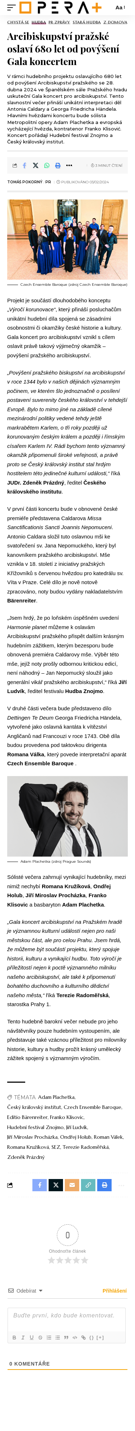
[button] (58, 165)
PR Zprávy (59, 22)
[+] (100, 1337)
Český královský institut (34, 1107)
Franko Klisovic (67, 1117)
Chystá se (18, 22)
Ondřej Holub (75, 1137)
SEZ (55, 1147)
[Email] (72, 1185)
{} (91, 1337)
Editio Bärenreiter (27, 1117)
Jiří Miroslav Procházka (32, 1137)
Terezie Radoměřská (86, 1147)
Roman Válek (108, 1137)
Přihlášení (114, 1291)
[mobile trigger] (13, 7)
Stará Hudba (87, 22)
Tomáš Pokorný (24, 182)
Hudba (39, 22)
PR (48, 182)
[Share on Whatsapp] (47, 165)
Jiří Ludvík (76, 1127)
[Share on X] (36, 165)
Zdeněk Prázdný (26, 1157)
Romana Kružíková (28, 1147)
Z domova (115, 22)
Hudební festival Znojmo (35, 1127)
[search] (107, 7)
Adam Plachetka (56, 1097)
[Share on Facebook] (24, 165)
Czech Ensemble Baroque (92, 1107)
